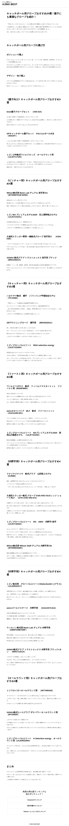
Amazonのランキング (34, 800)
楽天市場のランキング (34, 805)
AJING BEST (9, 4)
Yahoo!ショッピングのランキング (34, 811)
